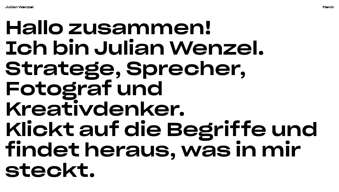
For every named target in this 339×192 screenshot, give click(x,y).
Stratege (60, 66)
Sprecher (182, 66)
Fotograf (58, 87)
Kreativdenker (92, 107)
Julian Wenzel (19, 7)
